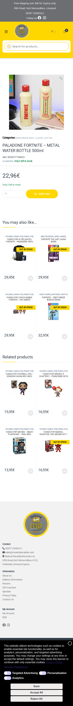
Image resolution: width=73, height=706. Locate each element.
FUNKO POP (18, 236)
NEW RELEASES (47, 236)
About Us (7, 575)
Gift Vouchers (9, 587)
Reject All (36, 698)
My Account (8, 613)
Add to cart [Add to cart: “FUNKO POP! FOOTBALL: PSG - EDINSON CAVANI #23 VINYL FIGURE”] (30, 413)
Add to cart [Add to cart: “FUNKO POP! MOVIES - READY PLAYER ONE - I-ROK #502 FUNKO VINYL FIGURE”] (30, 471)
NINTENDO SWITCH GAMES (59, 295)
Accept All (36, 692)
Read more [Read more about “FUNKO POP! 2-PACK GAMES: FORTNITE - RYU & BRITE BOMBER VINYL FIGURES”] (30, 336)
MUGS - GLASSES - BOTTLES (41, 138)
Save (36, 686)
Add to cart (44, 193)
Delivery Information (12, 579)
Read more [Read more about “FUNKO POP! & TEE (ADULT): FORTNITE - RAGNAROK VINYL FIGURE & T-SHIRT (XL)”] (30, 278)
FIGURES (9, 236)
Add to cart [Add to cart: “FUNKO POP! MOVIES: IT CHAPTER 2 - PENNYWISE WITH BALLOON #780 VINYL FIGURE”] (64, 413)
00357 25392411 (14, 548)
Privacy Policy (54, 662)
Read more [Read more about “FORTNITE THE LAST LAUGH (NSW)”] (64, 278)
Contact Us (8, 599)
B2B (4, 617)
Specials (6, 591)
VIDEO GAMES (60, 236)
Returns (6, 583)
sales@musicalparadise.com (19, 552)
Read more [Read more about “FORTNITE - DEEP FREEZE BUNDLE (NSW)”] (64, 336)
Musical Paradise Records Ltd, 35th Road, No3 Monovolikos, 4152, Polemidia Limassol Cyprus (20, 560)
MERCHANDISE (22, 138)
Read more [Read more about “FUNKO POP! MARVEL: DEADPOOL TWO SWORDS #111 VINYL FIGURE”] (64, 471)
